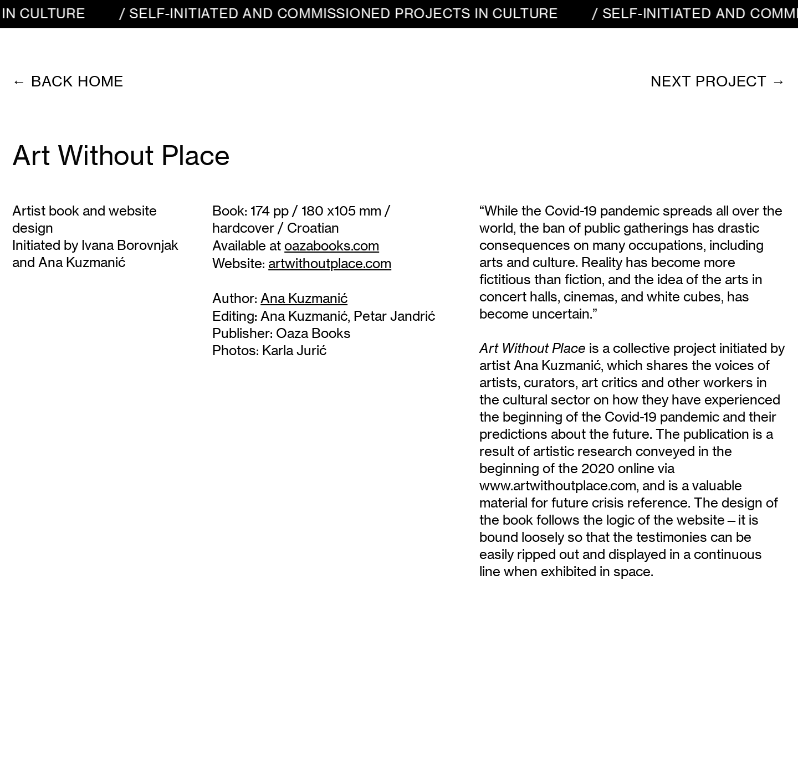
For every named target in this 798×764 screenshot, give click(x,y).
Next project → (718, 81)
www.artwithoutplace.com (557, 486)
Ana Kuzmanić (303, 316)
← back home (68, 81)
